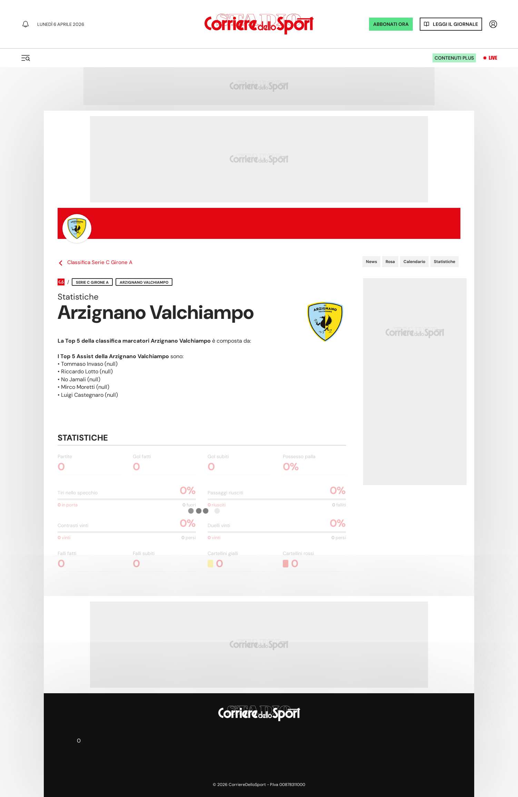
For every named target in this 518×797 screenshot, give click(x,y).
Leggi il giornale (455, 24)
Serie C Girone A (92, 282)
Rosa (390, 261)
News (371, 261)
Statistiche (444, 261)
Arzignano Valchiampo (144, 282)
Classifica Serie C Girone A (95, 262)
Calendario (414, 261)
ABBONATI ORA (391, 24)
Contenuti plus (454, 58)
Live (493, 58)
